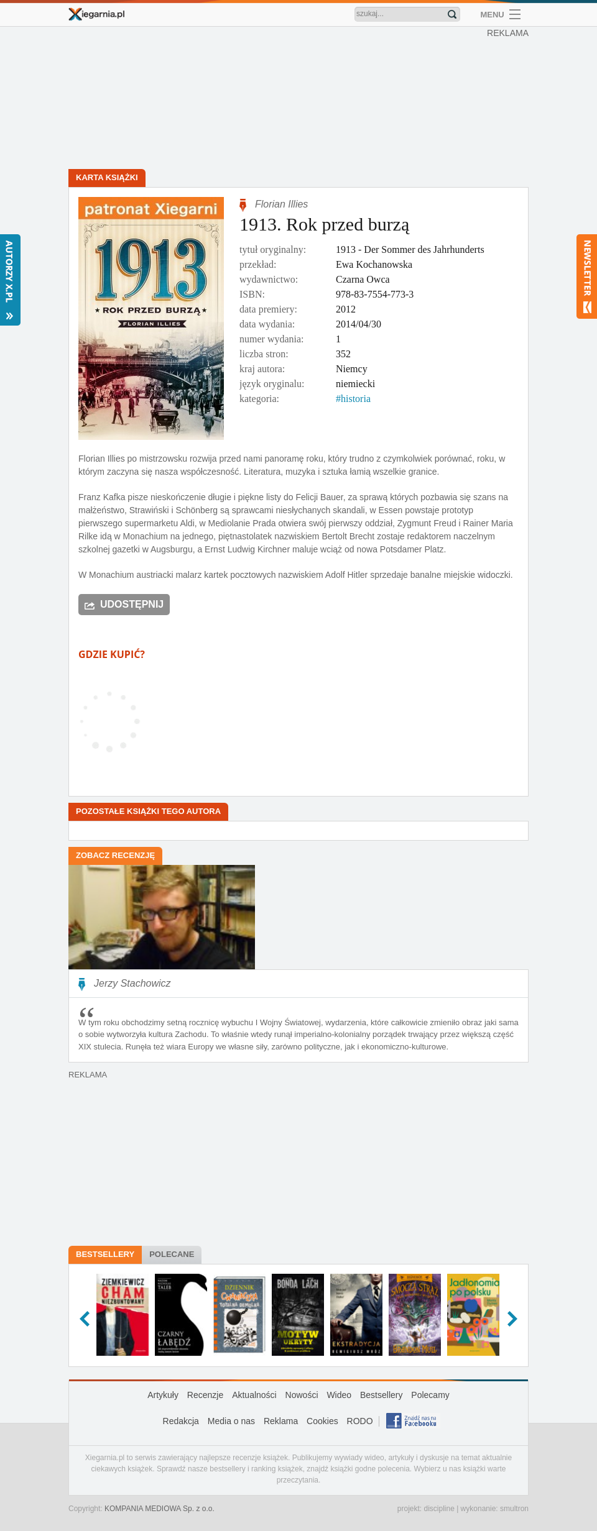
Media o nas (231, 1421)
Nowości (301, 1395)
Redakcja (181, 1421)
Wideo (338, 1395)
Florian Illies (281, 204)
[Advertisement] (301, 99)
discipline (438, 1508)
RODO (360, 1421)
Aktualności (254, 1395)
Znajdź (452, 14)
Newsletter (586, 276)
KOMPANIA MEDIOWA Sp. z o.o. (159, 1508)
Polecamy (430, 1395)
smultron (514, 1508)
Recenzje (205, 1395)
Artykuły (162, 1395)
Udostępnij (132, 604)
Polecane (171, 1254)
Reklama (281, 1421)
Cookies (322, 1421)
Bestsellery (105, 1254)
